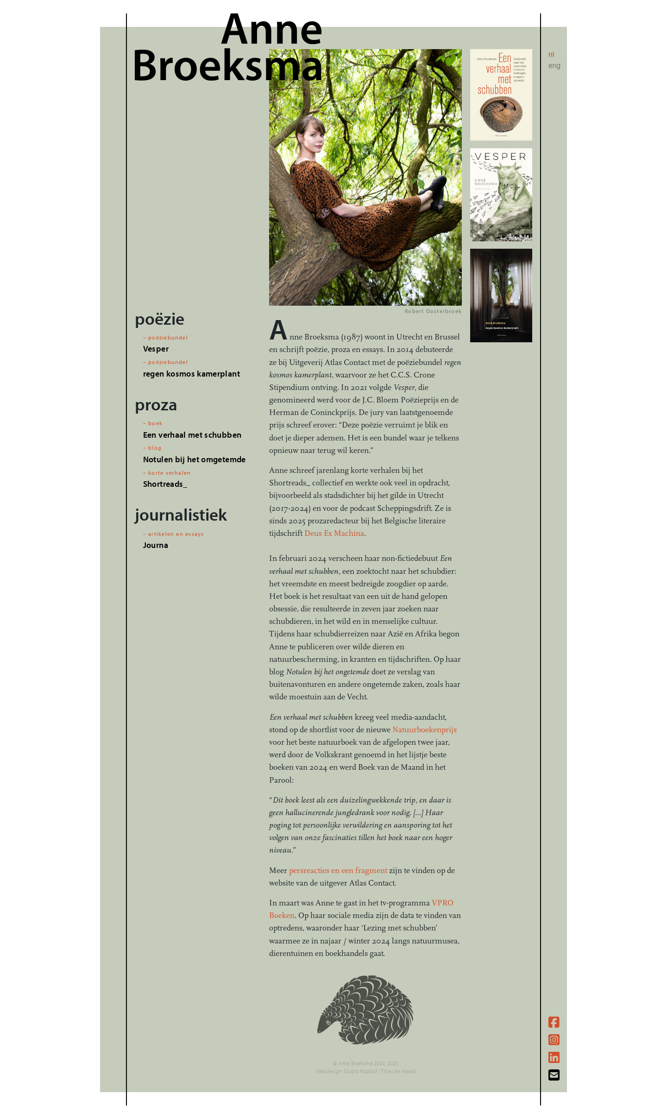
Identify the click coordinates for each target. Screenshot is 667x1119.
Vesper (156, 348)
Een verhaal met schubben (192, 434)
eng (554, 65)
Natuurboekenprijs (424, 730)
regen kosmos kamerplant (191, 373)
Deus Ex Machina (334, 533)
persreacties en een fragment (338, 870)
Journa (155, 545)
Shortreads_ (165, 483)
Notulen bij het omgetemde (194, 459)
